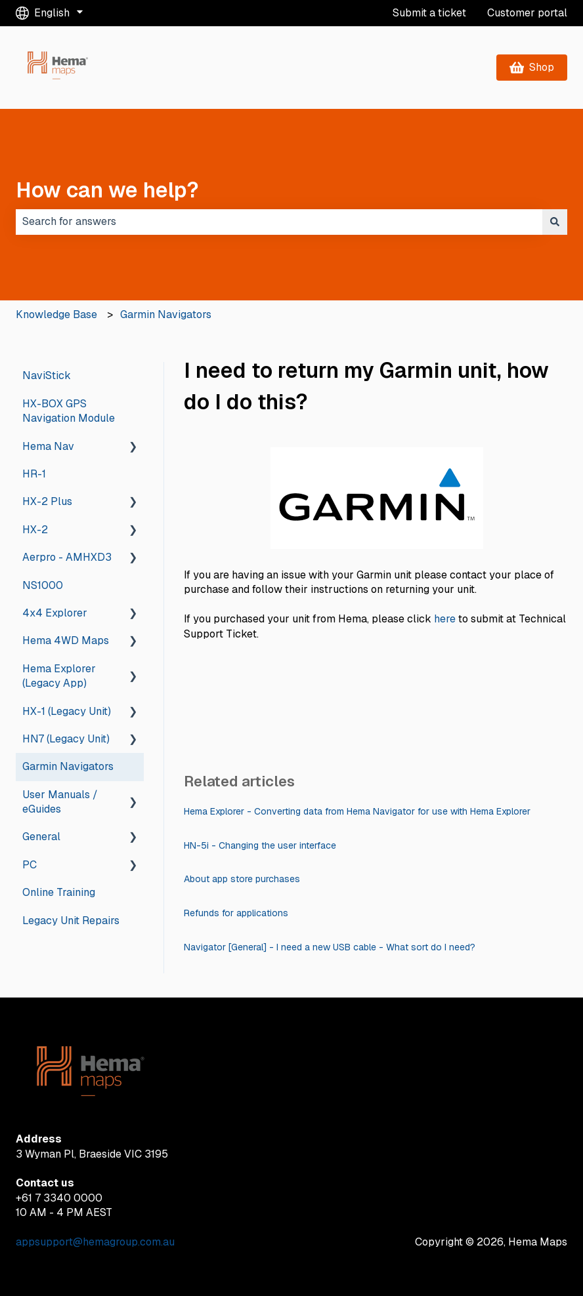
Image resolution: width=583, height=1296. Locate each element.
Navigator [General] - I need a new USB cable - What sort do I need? (329, 947)
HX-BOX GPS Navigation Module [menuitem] (68, 411)
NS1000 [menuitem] (42, 585)
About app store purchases (242, 879)
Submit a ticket (429, 13)
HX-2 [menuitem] (35, 530)
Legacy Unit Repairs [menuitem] (70, 920)
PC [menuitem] (29, 865)
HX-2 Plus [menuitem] (47, 501)
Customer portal (527, 13)
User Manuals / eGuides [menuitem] (60, 802)
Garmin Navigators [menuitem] (68, 766)
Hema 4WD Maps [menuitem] (65, 640)
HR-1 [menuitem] (34, 474)
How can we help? (107, 189)
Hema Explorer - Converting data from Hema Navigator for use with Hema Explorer (357, 811)
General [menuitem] (41, 836)
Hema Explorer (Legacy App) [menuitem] (59, 676)
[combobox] (279, 221)
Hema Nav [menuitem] (48, 446)
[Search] (554, 221)
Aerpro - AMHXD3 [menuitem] (67, 557)
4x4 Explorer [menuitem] (54, 613)
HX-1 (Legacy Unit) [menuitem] (66, 711)
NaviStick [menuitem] (46, 375)
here (445, 619)
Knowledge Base (56, 314)
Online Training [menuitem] (58, 892)
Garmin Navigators (165, 314)
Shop (532, 67)
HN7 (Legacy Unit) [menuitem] (66, 739)
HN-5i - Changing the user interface (260, 845)
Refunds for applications (236, 913)
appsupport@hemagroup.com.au (95, 1242)
